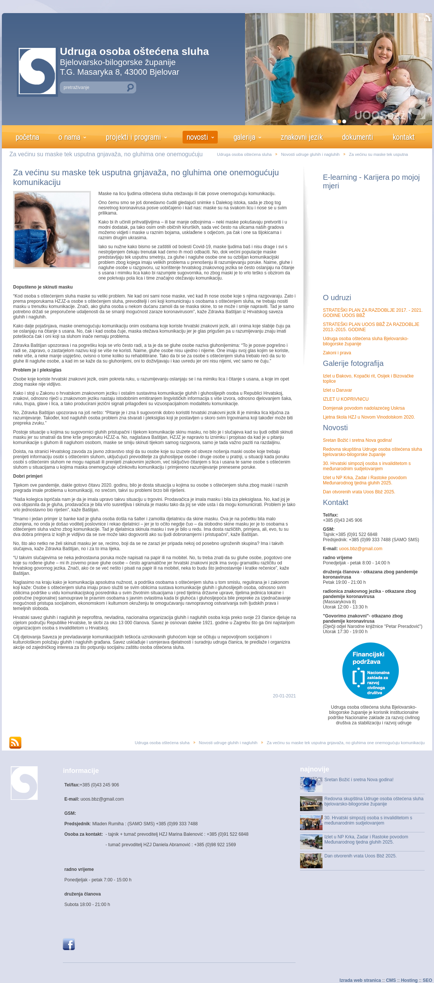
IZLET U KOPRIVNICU (346, 399)
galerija (244, 137)
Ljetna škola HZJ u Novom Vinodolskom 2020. (369, 417)
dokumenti (357, 137)
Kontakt (335, 502)
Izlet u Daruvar (337, 390)
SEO (427, 980)
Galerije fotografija (353, 363)
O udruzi (337, 297)
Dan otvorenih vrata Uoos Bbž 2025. (359, 491)
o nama (69, 137)
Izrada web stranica (360, 980)
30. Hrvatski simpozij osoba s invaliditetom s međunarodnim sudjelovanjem (367, 466)
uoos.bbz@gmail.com (360, 548)
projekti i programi (133, 137)
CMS (391, 980)
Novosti (335, 427)
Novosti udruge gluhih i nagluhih (310, 154)
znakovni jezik (302, 137)
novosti (197, 137)
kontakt (403, 137)
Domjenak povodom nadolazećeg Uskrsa (364, 408)
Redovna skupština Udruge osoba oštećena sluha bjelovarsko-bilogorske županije (372, 452)
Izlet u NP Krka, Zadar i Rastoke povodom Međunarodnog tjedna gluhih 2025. (365, 480)
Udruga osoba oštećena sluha (244, 154)
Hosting (409, 980)
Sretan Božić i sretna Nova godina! (357, 440)
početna (27, 137)
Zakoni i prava (337, 352)
